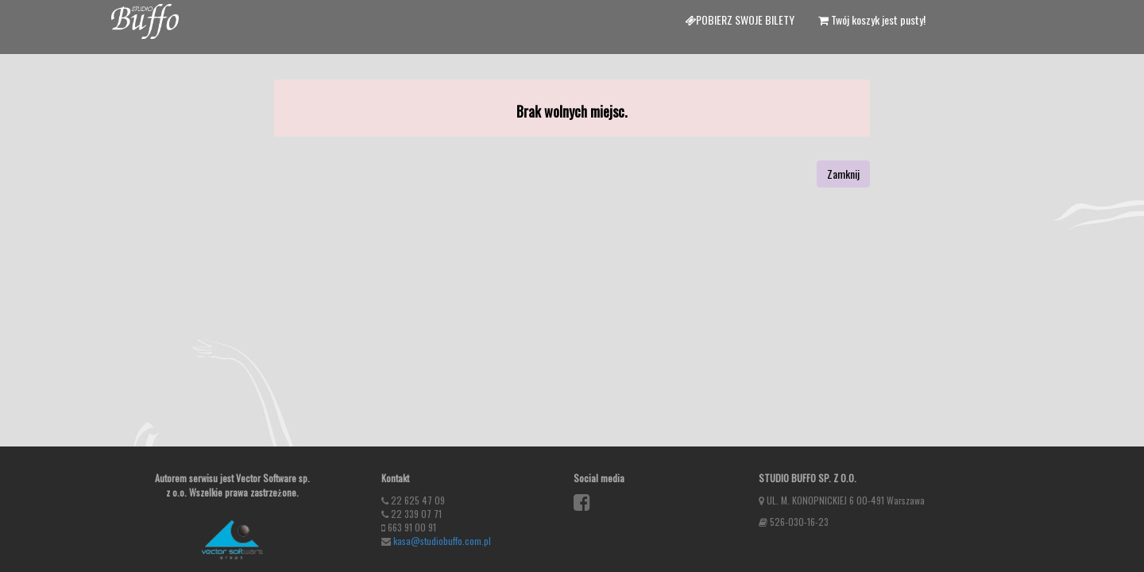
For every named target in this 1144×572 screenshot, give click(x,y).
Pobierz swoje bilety (739, 19)
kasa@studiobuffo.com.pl (442, 540)
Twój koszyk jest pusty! (872, 19)
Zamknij (843, 173)
